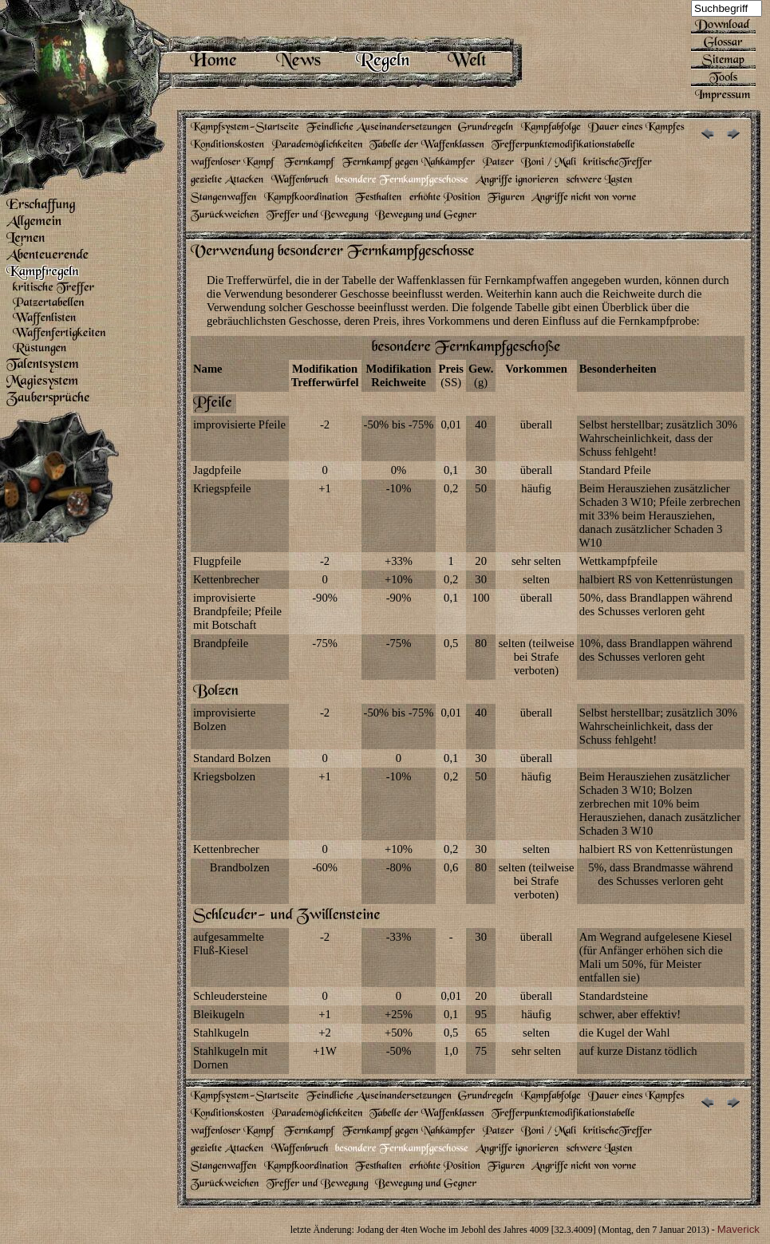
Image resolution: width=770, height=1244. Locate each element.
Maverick (738, 1229)
